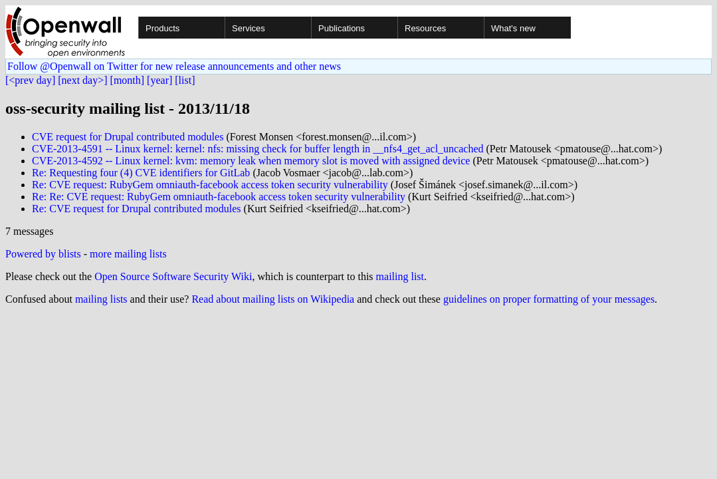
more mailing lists (128, 253)
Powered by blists (43, 253)
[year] (159, 80)
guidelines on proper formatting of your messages (549, 299)
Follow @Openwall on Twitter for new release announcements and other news (174, 66)
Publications (341, 28)
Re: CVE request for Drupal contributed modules (136, 208)
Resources (425, 28)
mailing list (400, 276)
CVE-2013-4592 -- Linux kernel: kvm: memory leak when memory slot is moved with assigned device (251, 160)
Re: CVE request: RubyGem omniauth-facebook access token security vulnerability (210, 184)
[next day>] (82, 80)
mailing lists (101, 299)
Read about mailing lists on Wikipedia (272, 299)
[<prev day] (30, 80)
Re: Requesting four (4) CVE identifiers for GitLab (141, 172)
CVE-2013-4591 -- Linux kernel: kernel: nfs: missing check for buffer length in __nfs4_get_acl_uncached (258, 148)
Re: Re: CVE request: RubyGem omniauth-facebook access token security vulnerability (218, 196)
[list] (185, 80)
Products (162, 28)
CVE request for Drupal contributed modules (127, 136)
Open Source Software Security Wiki (173, 276)
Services (248, 28)
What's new (513, 28)
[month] (127, 80)
